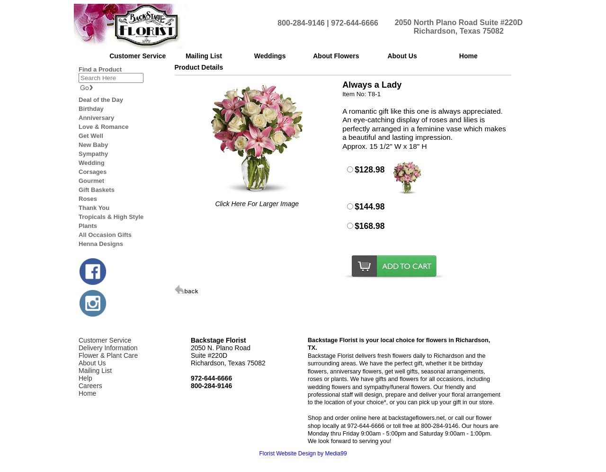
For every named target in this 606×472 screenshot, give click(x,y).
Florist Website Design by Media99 (303, 453)
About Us (92, 363)
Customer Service (105, 340)
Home (87, 393)
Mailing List (95, 370)
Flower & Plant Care (108, 355)
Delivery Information (108, 348)
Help (85, 378)
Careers (90, 386)
